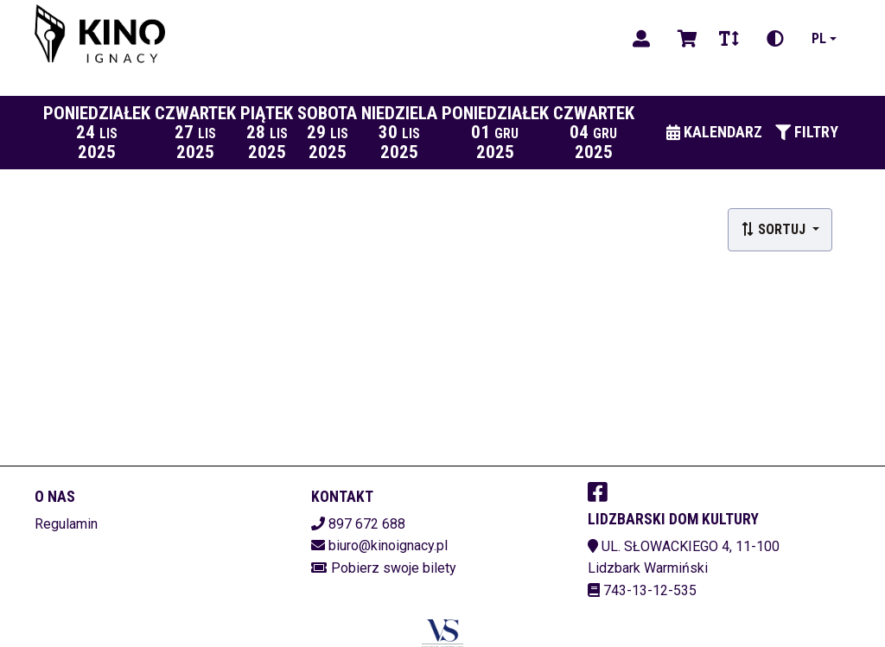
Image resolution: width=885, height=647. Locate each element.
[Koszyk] (684, 39)
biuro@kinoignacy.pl (388, 545)
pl (819, 38)
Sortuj (775, 229)
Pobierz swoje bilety (393, 568)
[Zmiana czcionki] (729, 39)
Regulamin (66, 524)
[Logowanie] (641, 39)
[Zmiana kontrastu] (775, 39)
